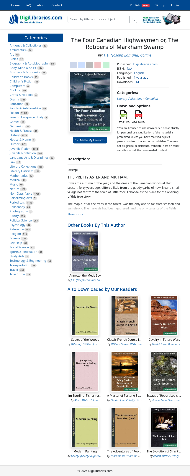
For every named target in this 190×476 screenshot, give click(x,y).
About (41, 5)
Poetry (14, 216)
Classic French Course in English (129, 340)
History (15, 135)
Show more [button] (75, 214)
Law (12, 162)
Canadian (151, 99)
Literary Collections (23, 166)
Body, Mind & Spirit (23, 68)
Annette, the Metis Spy (85, 275)
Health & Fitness (21, 131)
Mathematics (19, 175)
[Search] (99, 19)
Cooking (15, 90)
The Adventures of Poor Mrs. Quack (131, 451)
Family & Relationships (25, 108)
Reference (17, 229)
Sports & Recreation (23, 252)
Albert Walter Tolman (86, 400)
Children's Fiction (21, 81)
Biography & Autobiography (29, 63)
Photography (19, 211)
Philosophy (17, 207)
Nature (14, 189)
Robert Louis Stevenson (166, 400)
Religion (15, 234)
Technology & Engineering (28, 261)
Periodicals (17, 202)
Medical (15, 180)
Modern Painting (85, 451)
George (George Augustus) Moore (90, 456)
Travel (14, 270)
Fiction (14, 113)
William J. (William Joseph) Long (89, 344)
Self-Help (16, 243)
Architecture (18, 50)
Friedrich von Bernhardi (166, 344)
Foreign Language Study (27, 117)
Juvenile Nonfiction (23, 153)
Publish (140, 5)
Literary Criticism (21, 171)
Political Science (21, 220)
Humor (14, 144)
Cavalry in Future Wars (164, 340)
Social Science (19, 247)
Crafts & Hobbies (21, 95)
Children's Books (21, 77)
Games (14, 122)
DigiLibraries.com (145, 64)
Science (15, 238)
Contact (56, 5)
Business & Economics (25, 72)
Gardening (17, 126)
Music (14, 184)
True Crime (17, 274)
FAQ (28, 5)
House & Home (20, 140)
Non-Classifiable (21, 193)
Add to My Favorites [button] (90, 140)
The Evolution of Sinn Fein (165, 451)
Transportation (20, 265)
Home (15, 5)
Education (17, 104)
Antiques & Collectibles (26, 45)
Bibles (14, 59)
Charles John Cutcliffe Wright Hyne (131, 400)
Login (175, 5)
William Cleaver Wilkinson (126, 344)
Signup (160, 5)
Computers (17, 86)
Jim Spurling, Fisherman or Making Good (96, 396)
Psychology (17, 225)
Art (12, 54)
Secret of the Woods (85, 340)
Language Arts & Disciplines (29, 158)
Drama (14, 99)
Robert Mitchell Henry (166, 456)
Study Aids (17, 256)
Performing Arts (21, 198)
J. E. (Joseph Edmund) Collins (127, 55)
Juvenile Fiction (20, 149)
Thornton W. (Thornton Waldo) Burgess (133, 456)
